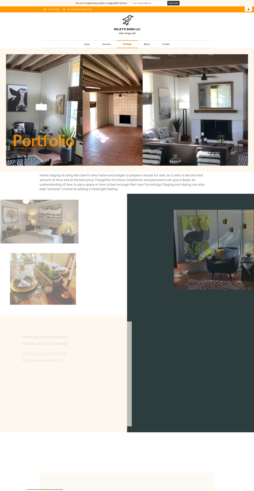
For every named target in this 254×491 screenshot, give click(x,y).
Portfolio (127, 44)
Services (106, 44)
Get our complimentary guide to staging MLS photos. (102, 3)
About (147, 44)
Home (87, 44)
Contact (166, 44)
